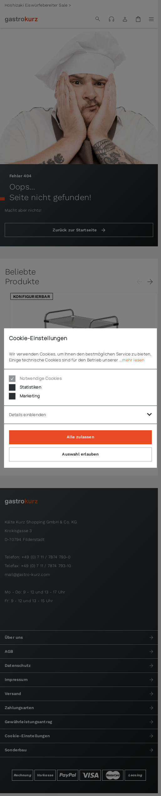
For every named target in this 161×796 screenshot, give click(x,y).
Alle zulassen (80, 437)
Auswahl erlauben (80, 454)
